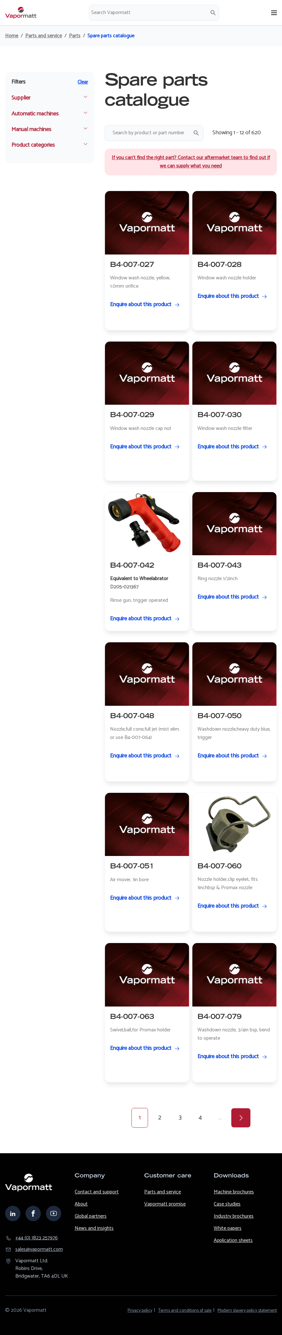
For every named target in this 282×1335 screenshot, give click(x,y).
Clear (83, 82)
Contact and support (97, 1192)
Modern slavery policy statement (247, 1310)
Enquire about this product (140, 305)
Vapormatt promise (165, 1204)
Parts (74, 36)
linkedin (12, 1213)
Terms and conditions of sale (184, 1310)
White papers (227, 1228)
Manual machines (31, 130)
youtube (53, 1213)
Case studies (227, 1204)
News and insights (94, 1228)
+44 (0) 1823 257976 (36, 1238)
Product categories (33, 145)
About (81, 1204)
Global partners (91, 1216)
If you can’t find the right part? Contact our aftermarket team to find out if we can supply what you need (191, 161)
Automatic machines (35, 114)
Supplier (20, 98)
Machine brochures (234, 1192)
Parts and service (43, 36)
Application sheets (233, 1240)
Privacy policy (140, 1310)
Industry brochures (234, 1216)
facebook (33, 1213)
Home (11, 36)
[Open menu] (274, 13)
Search (213, 13)
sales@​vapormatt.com (39, 1249)
